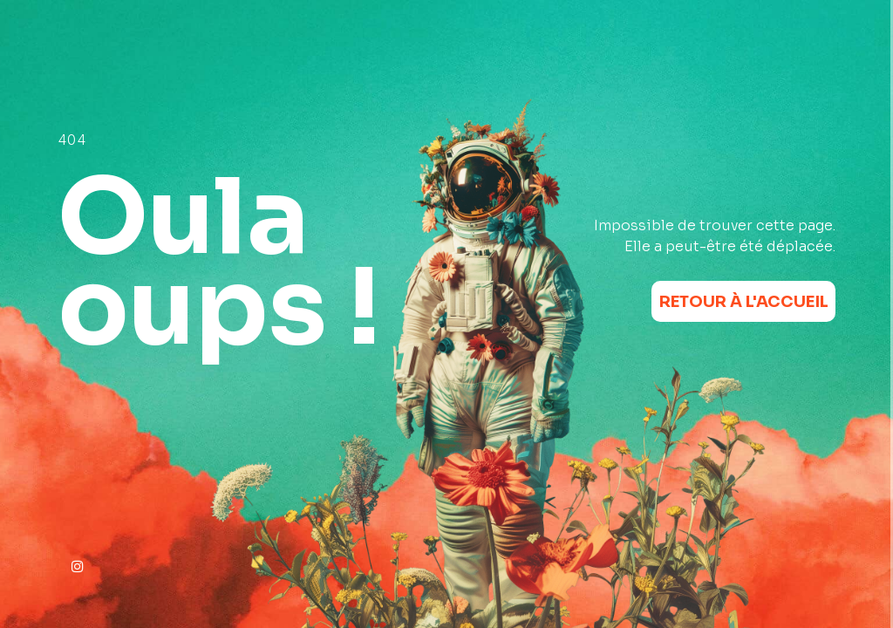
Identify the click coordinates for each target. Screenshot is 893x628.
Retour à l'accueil (743, 301)
